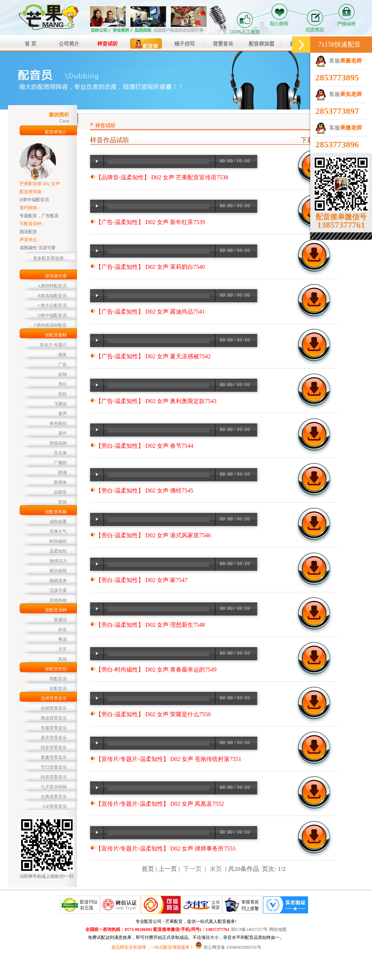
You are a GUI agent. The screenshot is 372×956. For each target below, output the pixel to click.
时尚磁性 (58, 541)
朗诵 (62, 472)
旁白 (62, 384)
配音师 (146, 44)
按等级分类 (56, 276)
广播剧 (60, 462)
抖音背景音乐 (54, 777)
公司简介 (69, 44)
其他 (62, 502)
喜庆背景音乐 (54, 737)
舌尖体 (60, 452)
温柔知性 (58, 551)
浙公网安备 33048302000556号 (232, 947)
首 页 (30, 44)
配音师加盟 (261, 44)
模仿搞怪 (58, 570)
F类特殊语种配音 (50, 325)
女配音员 (58, 688)
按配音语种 (56, 610)
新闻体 (60, 482)
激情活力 (58, 560)
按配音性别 (56, 669)
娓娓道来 (58, 580)
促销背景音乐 (54, 708)
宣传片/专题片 (53, 344)
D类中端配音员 (52, 315)
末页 (216, 868)
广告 (62, 364)
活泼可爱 (58, 590)
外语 (62, 629)
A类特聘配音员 (52, 285)
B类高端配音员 (52, 295)
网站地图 (278, 929)
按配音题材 (56, 335)
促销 (62, 374)
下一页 (192, 868)
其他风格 (58, 600)
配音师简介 (56, 132)
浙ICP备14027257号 (249, 929)
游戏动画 (58, 443)
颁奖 (62, 354)
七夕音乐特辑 (54, 786)
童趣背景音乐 (54, 757)
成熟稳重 (58, 521)
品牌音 (60, 492)
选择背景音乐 (54, 698)
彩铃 (62, 394)
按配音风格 (56, 511)
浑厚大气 (58, 531)
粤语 (62, 639)
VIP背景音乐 (55, 806)
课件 (62, 433)
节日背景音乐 (54, 767)
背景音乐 (223, 44)
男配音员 (58, 678)
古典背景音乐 (54, 796)
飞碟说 (60, 403)
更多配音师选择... (50, 258)
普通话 (60, 619)
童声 (62, 413)
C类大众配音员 (52, 305)
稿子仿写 (184, 44)
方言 (62, 649)
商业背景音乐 (54, 718)
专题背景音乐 (54, 727)
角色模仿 (58, 423)
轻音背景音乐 (54, 747)
